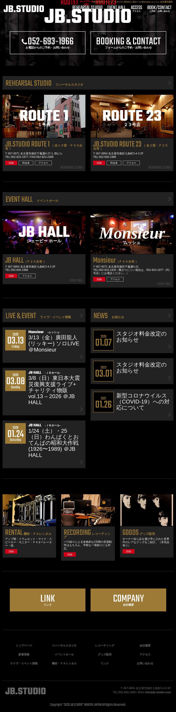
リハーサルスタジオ (87, 9)
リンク (47, 599)
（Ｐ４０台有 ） (115, 261)
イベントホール (116, 9)
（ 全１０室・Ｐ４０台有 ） (43, 147)
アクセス (136, 9)
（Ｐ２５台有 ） (25, 261)
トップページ (24, 645)
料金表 (26, 162)
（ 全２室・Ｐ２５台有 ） (130, 147)
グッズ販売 (139, 534)
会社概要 (128, 599)
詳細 (11, 162)
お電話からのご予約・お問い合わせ (48, 42)
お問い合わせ (145, 663)
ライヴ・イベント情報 (24, 663)
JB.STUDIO (23, 9)
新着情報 (23, 654)
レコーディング (87, 535)
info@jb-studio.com (158, 692)
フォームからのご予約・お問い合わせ (128, 42)
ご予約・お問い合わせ (159, 9)
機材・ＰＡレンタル (28, 534)
